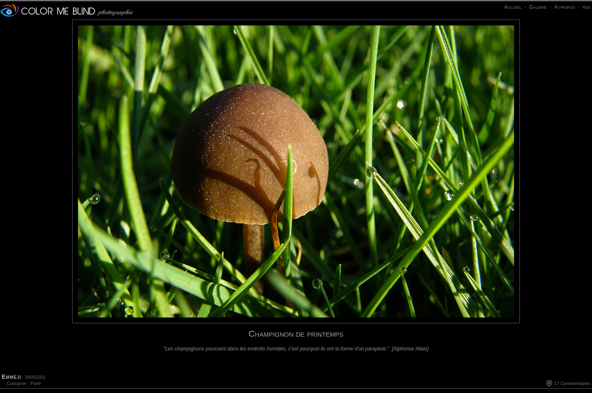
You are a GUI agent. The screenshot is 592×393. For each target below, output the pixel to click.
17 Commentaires (572, 383)
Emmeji (11, 376)
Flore (35, 383)
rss (586, 7)
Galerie (538, 7)
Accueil (513, 7)
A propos (564, 7)
